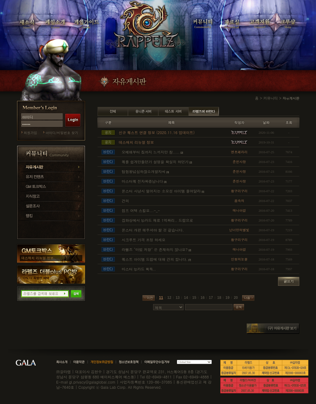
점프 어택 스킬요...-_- (141, 210)
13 (178, 298)
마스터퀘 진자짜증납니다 (142, 181)
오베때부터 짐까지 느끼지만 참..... (151, 151)
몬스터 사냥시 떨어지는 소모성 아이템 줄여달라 (161, 190)
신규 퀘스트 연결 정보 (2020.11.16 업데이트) (156, 132)
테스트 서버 (173, 111)
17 (211, 298)
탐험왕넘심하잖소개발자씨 (143, 171)
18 (219, 298)
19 (227, 298)
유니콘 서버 (143, 111)
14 (186, 298)
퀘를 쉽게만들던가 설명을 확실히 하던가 (155, 161)
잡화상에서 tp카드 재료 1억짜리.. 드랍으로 (157, 220)
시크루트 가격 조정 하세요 (143, 239)
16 (202, 298)
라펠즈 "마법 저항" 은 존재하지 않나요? (154, 249)
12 (169, 298)
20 (236, 298)
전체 (113, 111)
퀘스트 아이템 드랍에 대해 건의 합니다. (154, 259)
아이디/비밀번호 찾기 (62, 132)
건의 (125, 200)
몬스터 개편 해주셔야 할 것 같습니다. (153, 229)
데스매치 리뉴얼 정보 (37, 258)
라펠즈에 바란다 (204, 111)
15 (194, 298)
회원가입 (30, 132)
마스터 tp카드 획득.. (139, 268)
